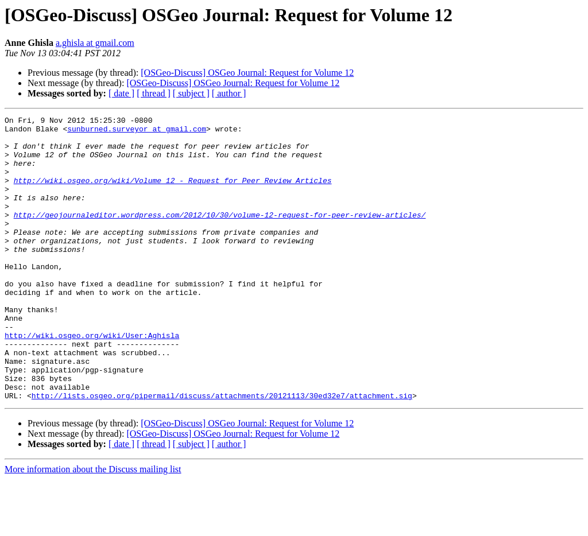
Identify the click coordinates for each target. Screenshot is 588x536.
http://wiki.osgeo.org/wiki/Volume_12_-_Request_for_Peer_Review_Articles (173, 194)
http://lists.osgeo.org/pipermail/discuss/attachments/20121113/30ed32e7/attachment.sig (222, 452)
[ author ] (229, 93)
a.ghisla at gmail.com (95, 43)
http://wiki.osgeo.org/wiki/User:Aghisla (92, 380)
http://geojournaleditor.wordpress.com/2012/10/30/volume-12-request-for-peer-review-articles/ (220, 235)
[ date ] (121, 93)
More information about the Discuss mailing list (93, 526)
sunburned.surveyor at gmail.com (136, 132)
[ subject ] (191, 93)
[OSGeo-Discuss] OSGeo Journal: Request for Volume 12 (247, 72)
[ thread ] (154, 93)
